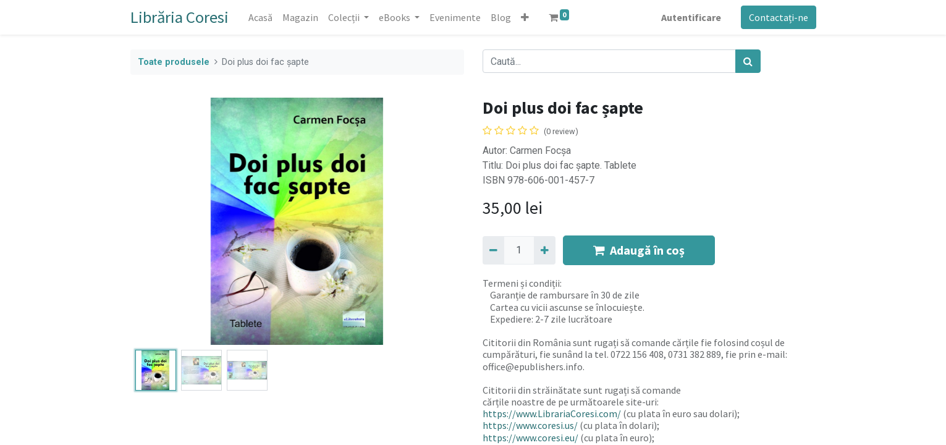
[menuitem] (260, 17)
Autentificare (691, 17)
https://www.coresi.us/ (530, 425)
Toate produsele (173, 62)
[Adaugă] (544, 250)
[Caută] (748, 61)
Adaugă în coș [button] (639, 250)
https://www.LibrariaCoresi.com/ (552, 413)
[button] (525, 17)
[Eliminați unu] (493, 250)
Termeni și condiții (521, 283)
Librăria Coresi (179, 17)
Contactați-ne (778, 17)
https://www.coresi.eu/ (530, 437)
